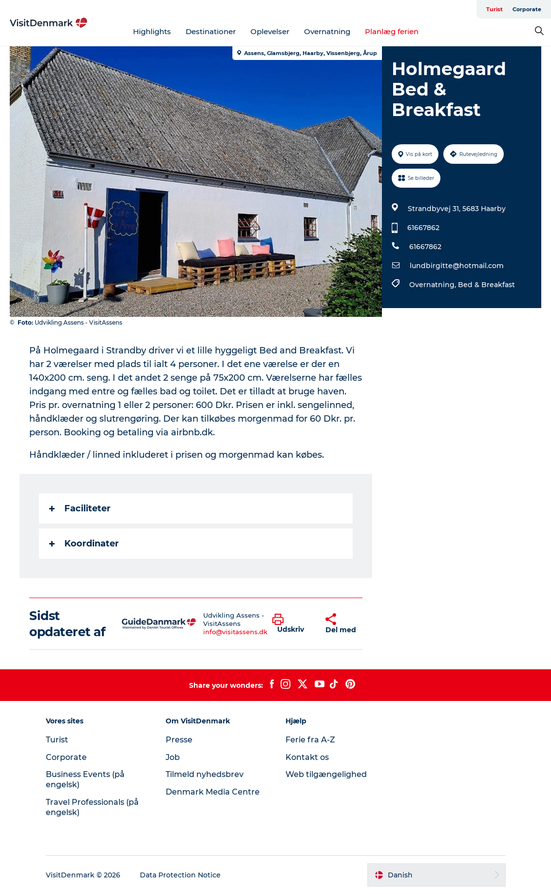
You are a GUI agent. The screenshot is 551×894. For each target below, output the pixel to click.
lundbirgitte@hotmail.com (457, 265)
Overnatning (327, 31)
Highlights (152, 31)
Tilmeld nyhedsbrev (205, 774)
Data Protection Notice (180, 875)
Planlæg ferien (391, 31)
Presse (179, 739)
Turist (494, 9)
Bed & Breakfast (486, 284)
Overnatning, (433, 284)
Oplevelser (269, 31)
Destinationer (211, 31)
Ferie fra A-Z (310, 739)
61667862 (423, 227)
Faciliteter (80, 508)
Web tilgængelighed (326, 774)
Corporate (527, 9)
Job (173, 757)
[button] (291, 624)
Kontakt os (307, 757)
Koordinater (84, 543)
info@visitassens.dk (235, 632)
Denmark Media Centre (213, 792)
